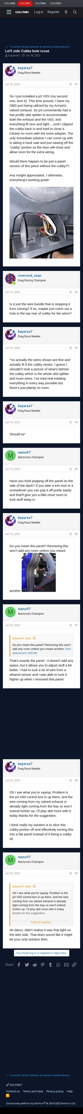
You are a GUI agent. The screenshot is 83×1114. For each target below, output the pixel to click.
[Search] (75, 12)
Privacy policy (55, 1091)
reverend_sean (29, 276)
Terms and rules (33, 1091)
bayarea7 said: (21, 638)
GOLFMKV (55, 3)
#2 (76, 292)
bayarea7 (14, 55)
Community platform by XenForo (41, 1103)
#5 (76, 469)
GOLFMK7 (25, 3)
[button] (9, 12)
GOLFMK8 (9, 3)
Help (70, 1091)
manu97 (24, 452)
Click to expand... (42, 922)
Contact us (13, 1091)
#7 (76, 625)
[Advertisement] (41, 28)
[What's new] (66, 12)
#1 (76, 84)
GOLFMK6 (40, 3)
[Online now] (14, 283)
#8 (76, 780)
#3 (76, 347)
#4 (76, 422)
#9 (76, 873)
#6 (76, 534)
